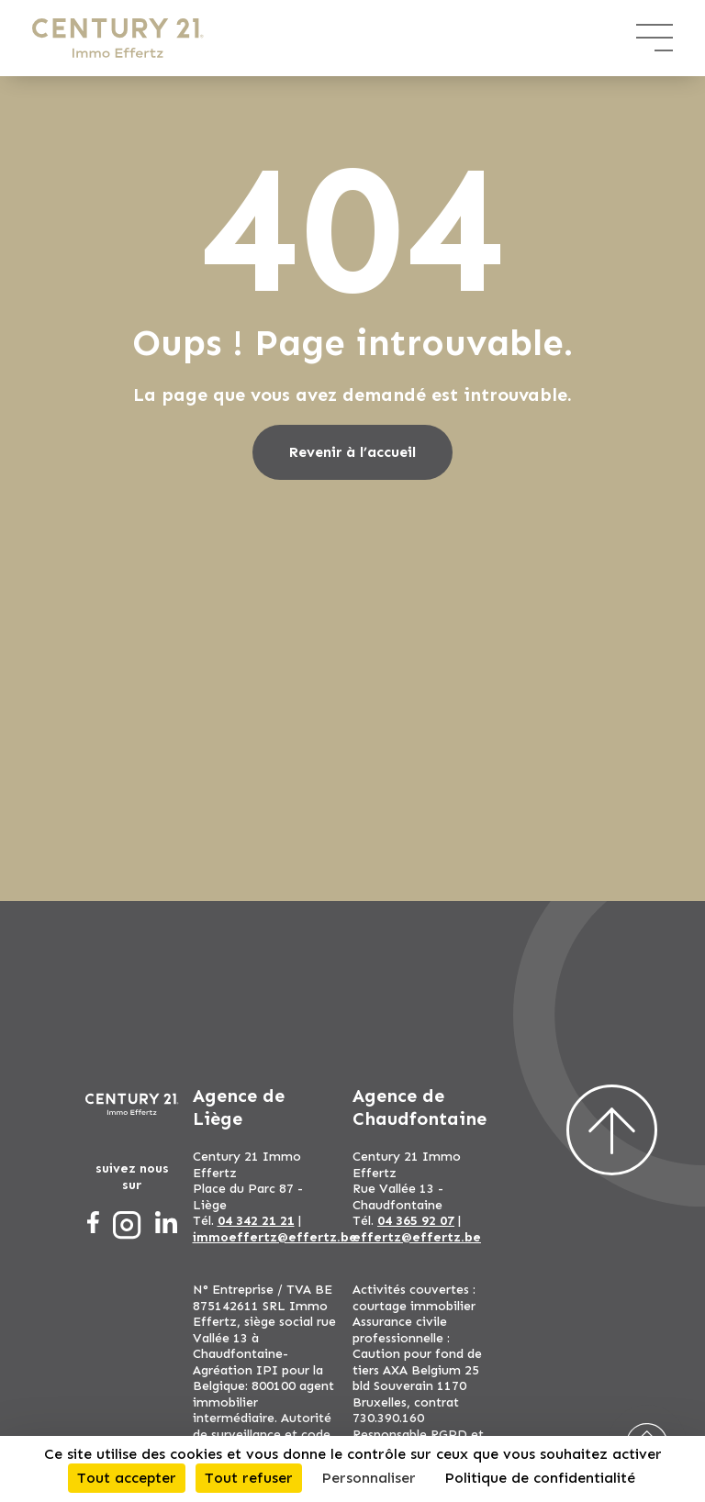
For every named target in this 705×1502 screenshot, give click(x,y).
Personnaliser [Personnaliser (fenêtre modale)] (368, 1477)
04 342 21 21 (256, 1221)
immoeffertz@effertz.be (275, 1237)
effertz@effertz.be (416, 1237)
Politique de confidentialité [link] (539, 1477)
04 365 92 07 (415, 1221)
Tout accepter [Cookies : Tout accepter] (126, 1477)
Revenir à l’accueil (352, 452)
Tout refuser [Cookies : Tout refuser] (249, 1477)
